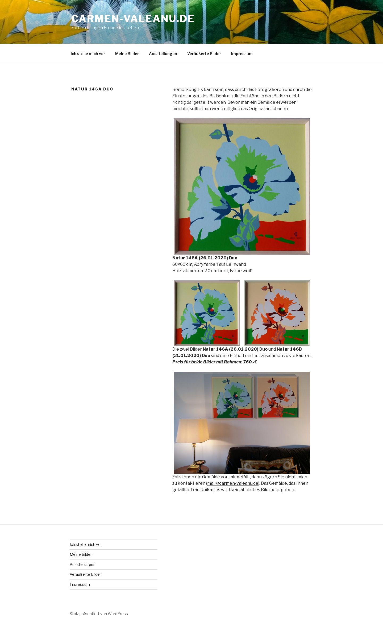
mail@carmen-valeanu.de (232, 483)
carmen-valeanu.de (133, 18)
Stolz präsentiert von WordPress (99, 613)
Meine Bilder (127, 53)
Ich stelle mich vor (88, 53)
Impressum (242, 53)
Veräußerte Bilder (204, 53)
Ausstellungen (163, 53)
